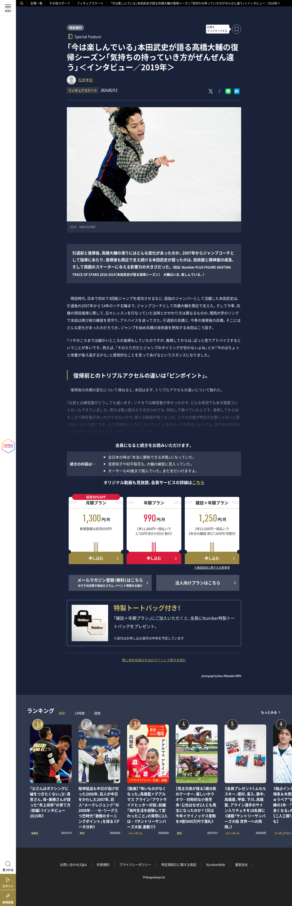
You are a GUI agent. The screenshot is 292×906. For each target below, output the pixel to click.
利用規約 (103, 864)
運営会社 (241, 864)
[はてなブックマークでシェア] (236, 91)
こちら (198, 482)
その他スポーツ (59, 3)
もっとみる (269, 712)
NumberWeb (215, 864)
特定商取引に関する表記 (178, 864)
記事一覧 (36, 3)
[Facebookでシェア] (219, 91)
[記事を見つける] (8, 866)
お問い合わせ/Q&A (73, 864)
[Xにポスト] (210, 91)
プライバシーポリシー (135, 864)
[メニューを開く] (8, 8)
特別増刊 (75, 27)
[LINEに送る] (228, 91)
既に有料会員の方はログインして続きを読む (154, 660)
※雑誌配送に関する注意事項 (212, 568)
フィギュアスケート (90, 3)
